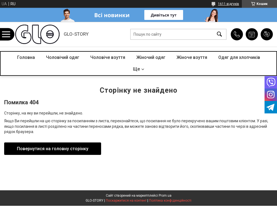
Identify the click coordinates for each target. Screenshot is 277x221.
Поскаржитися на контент (126, 200)
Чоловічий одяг (62, 57)
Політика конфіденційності (170, 200)
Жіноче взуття (191, 57)
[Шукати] (219, 34)
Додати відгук (267, 34)
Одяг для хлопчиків (239, 57)
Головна (26, 57)
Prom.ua (165, 195)
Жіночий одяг (150, 57)
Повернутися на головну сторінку (52, 148)
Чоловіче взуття (107, 57)
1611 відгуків (228, 4)
